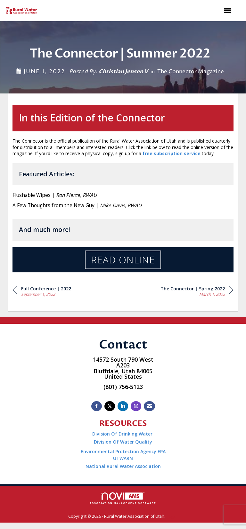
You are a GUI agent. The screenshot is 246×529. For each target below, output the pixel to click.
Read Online (123, 259)
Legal (172, 516)
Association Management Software (123, 498)
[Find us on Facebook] (96, 406)
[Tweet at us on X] (110, 406)
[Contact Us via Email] (149, 406)
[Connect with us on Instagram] (136, 406)
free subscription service (172, 153)
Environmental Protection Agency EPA (123, 451)
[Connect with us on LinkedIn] (123, 406)
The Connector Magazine (190, 71)
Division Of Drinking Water (123, 434)
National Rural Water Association (123, 466)
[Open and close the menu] (138, 10)
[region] (197, 290)
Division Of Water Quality (123, 442)
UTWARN (123, 458)
